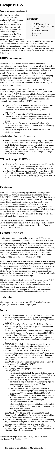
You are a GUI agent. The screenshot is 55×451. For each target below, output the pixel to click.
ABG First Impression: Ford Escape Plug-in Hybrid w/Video (29, 316)
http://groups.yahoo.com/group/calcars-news (22, 368)
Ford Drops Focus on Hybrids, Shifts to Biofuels (34, 362)
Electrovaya (9, 123)
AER (40, 71)
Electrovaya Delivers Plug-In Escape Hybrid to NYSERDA (28, 338)
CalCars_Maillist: (12, 371)
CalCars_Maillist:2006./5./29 (21, 411)
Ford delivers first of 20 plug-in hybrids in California (29, 332)
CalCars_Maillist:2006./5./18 (21, 386)
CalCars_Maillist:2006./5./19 (38, 393)
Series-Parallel (5, 22)
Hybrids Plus (10, 171)
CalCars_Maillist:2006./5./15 (38, 377)
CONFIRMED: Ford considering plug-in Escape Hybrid (29, 420)
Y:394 (37, 382)
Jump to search (21, 11)
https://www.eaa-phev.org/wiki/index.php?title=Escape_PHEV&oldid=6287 (23, 438)
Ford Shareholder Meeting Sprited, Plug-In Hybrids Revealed (29, 427)
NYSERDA (4, 92)
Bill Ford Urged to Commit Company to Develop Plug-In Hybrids (27, 414)
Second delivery (43, 171)
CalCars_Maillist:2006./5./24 (21, 402)
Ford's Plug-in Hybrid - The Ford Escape (28, 325)
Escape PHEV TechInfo (13, 302)
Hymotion (9, 105)
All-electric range (30, 71)
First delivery (46, 164)
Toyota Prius (16, 25)
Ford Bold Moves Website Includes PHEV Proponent (27, 352)
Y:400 (32, 397)
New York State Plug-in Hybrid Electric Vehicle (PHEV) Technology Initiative (26, 93)
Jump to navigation (7, 11)
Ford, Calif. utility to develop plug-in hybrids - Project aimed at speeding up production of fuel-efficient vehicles (28, 346)
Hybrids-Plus (10, 114)
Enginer (8, 130)
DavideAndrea (44, 225)
